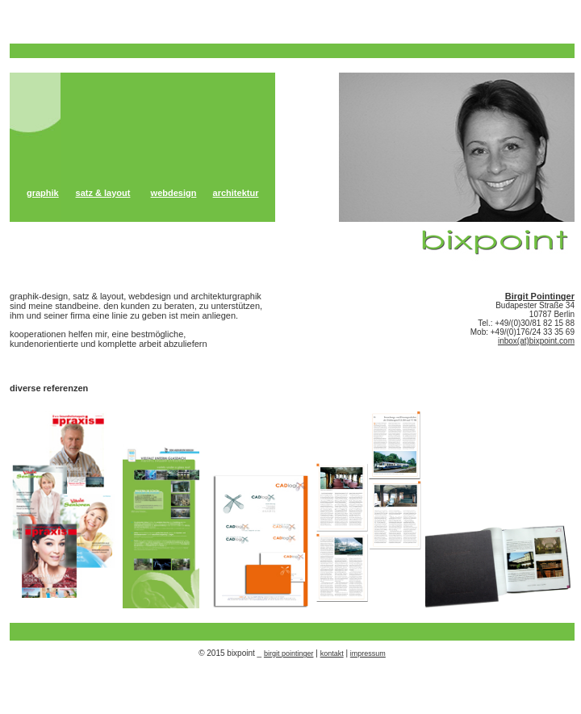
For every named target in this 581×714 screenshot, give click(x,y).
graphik (43, 193)
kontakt (332, 653)
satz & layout (103, 193)
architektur (236, 193)
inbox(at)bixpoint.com (536, 340)
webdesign (174, 193)
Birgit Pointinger (540, 296)
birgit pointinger (289, 653)
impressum (368, 653)
